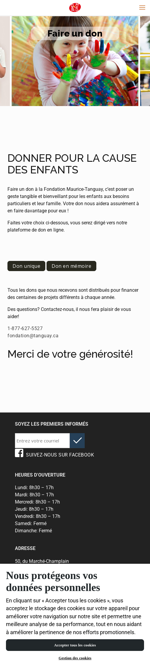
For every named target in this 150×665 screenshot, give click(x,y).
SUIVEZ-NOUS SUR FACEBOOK (54, 455)
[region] (75, 614)
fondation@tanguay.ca (32, 335)
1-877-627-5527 (25, 328)
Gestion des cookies (74, 658)
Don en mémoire (71, 266)
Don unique (26, 266)
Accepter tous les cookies (75, 645)
